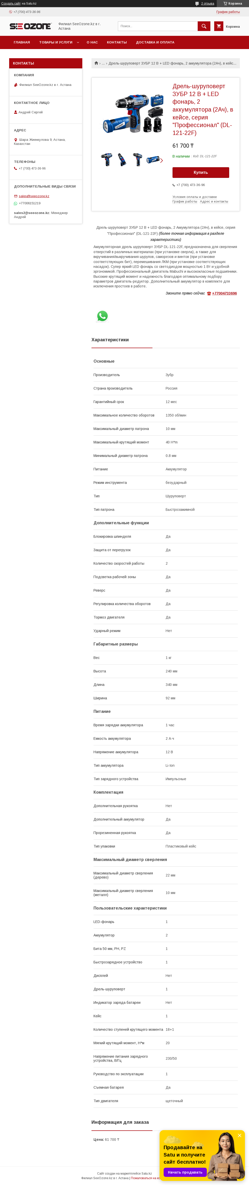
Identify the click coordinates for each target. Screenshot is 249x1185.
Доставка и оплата (155, 42)
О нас (92, 42)
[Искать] (204, 26)
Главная (22, 42)
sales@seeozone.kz (34, 196)
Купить (201, 172)
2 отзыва (207, 3)
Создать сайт (11, 3)
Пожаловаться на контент (149, 1178)
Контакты (117, 42)
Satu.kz (147, 1173)
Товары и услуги (55, 42)
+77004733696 (224, 293)
